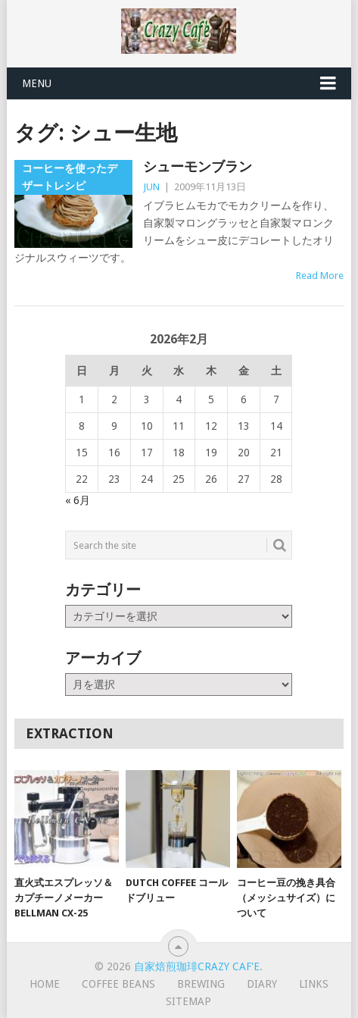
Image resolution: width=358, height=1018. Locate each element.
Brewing (201, 984)
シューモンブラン (197, 166)
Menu (36, 83)
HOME (45, 984)
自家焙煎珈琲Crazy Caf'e (197, 966)
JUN (151, 187)
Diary (262, 984)
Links (313, 984)
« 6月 (77, 500)
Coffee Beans (118, 984)
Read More (320, 275)
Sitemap (188, 1001)
